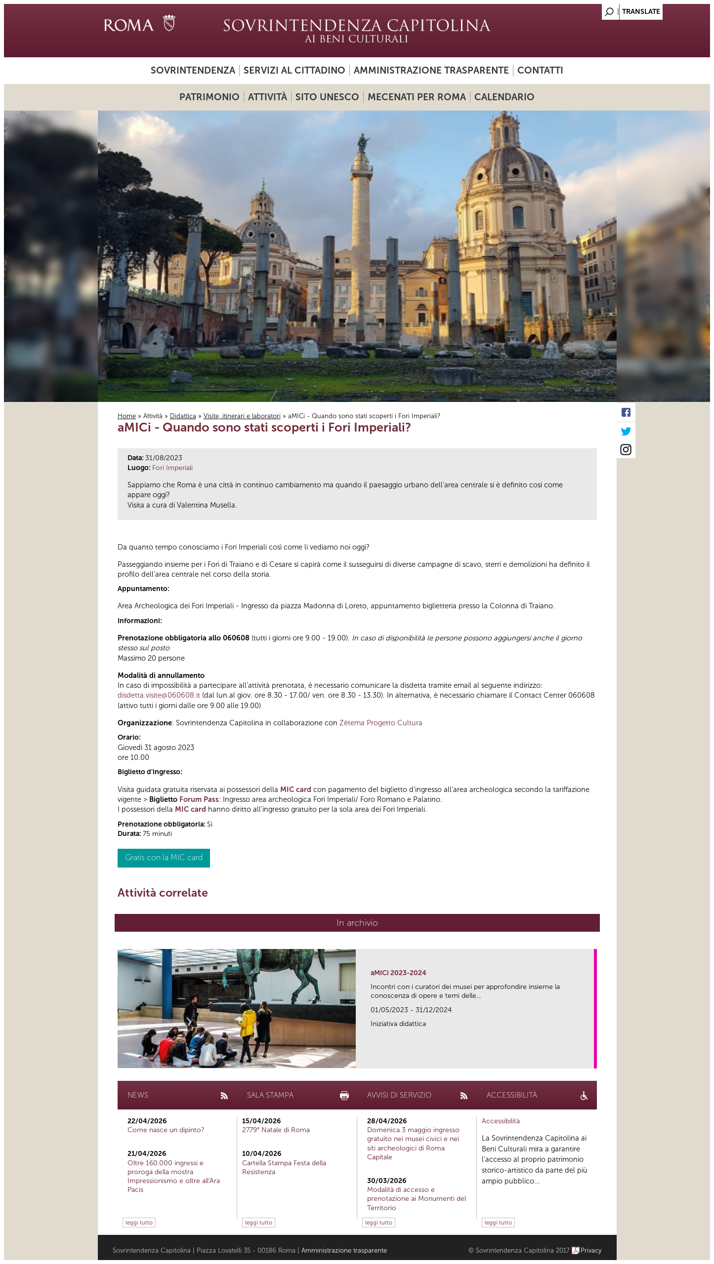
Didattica (183, 416)
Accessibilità (501, 1121)
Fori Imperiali (172, 468)
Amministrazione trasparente (431, 70)
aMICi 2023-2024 (398, 973)
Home (127, 416)
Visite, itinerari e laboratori (242, 416)
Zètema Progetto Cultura (380, 722)
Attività (267, 97)
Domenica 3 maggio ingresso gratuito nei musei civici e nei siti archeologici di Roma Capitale (413, 1143)
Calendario (504, 97)
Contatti (540, 70)
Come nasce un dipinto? (166, 1130)
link (590, 1058)
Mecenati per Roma (417, 97)
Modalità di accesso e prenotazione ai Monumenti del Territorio (416, 1198)
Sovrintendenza (193, 70)
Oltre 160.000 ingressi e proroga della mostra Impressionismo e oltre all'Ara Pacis (173, 1176)
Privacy (591, 1250)
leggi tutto (139, 1222)
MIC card (295, 789)
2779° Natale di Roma (276, 1130)
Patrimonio (209, 97)
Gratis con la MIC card (164, 857)
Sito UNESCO (327, 97)
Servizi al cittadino (294, 70)
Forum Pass (199, 799)
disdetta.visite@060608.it (159, 695)
